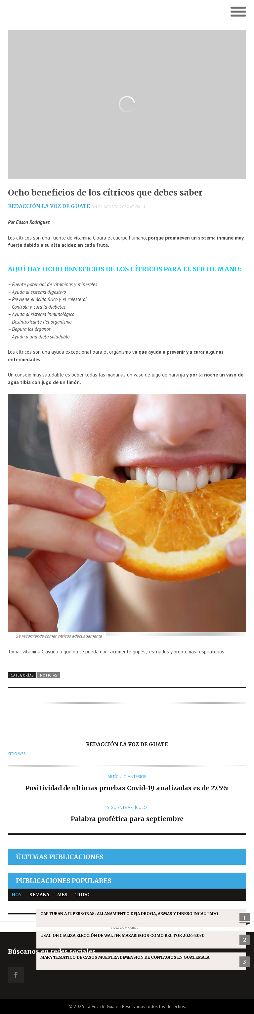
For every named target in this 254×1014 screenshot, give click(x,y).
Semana (39, 895)
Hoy (16, 895)
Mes (62, 895)
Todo (82, 895)
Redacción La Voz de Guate (49, 206)
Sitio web (17, 754)
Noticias (49, 675)
